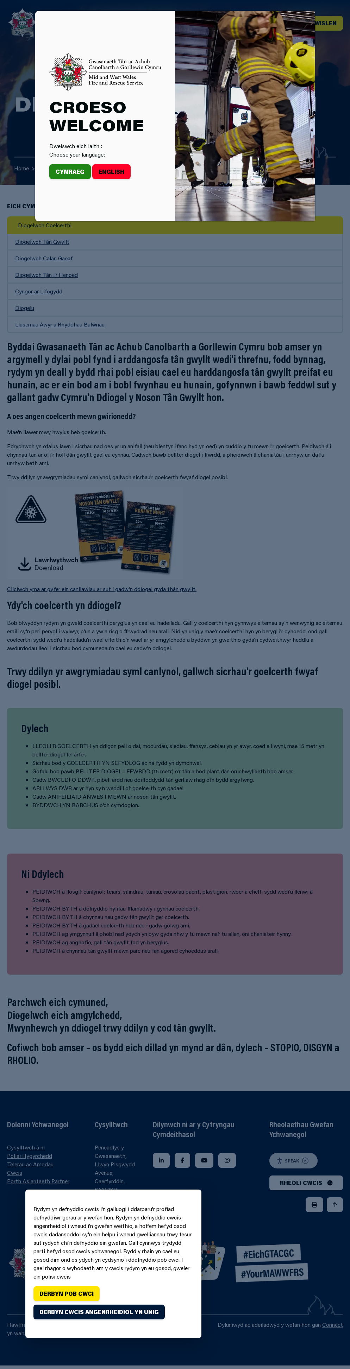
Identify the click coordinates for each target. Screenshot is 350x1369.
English (111, 171)
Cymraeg (70, 171)
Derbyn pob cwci (66, 1293)
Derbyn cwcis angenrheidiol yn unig (99, 1312)
